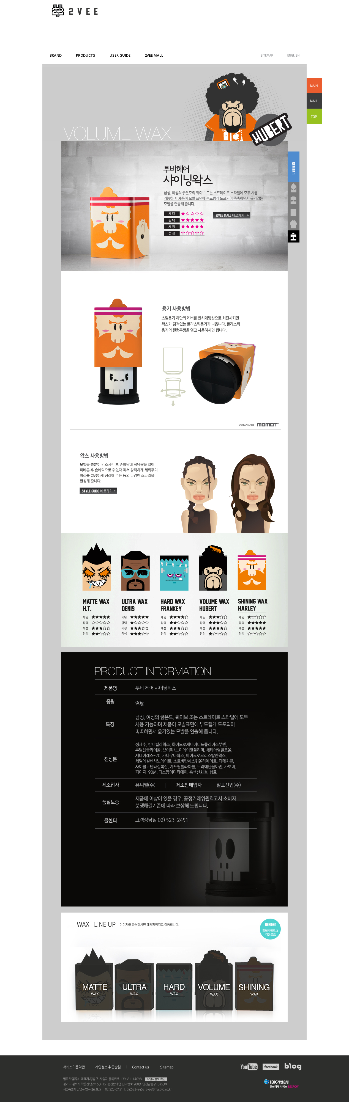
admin (5, 1057)
